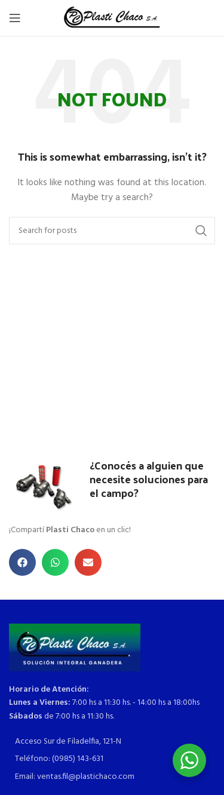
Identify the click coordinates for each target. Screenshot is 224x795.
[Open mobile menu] (15, 18)
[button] (22, 562)
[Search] (112, 230)
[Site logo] (112, 18)
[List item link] (112, 741)
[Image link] (74, 647)
